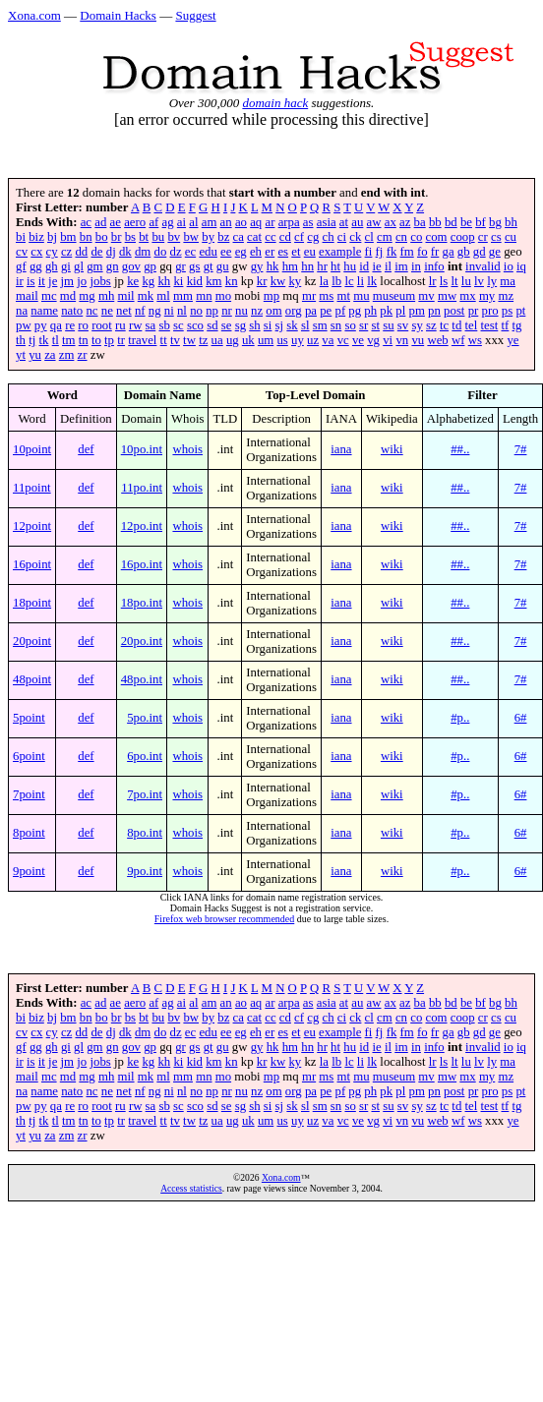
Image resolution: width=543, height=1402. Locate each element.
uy (297, 340)
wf (458, 340)
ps (507, 311)
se (226, 325)
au (357, 222)
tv (175, 340)
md (68, 296)
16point (32, 564)
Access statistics (191, 1188)
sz (431, 325)
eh (256, 252)
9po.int (144, 871)
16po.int (141, 564)
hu (349, 266)
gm (94, 266)
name (44, 311)
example (340, 252)
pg (354, 311)
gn (112, 266)
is (31, 281)
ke (133, 281)
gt (208, 266)
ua (217, 340)
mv (426, 296)
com (437, 237)
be (466, 222)
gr (180, 266)
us (281, 340)
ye (512, 340)
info (434, 266)
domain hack (275, 102)
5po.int (144, 718)
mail (27, 296)
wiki (392, 449)
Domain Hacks (118, 15)
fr (435, 252)
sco (195, 325)
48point (32, 679)
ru (120, 325)
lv (479, 281)
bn (86, 237)
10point (32, 449)
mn (203, 296)
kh (163, 281)
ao (241, 222)
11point (32, 488)
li (360, 281)
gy (257, 266)
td (456, 325)
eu (310, 252)
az (404, 222)
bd (451, 222)
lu (466, 281)
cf (299, 237)
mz (505, 296)
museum (394, 296)
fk (392, 252)
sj (279, 325)
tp (109, 340)
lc (348, 281)
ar (269, 222)
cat (254, 237)
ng (155, 311)
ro (83, 325)
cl (369, 237)
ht (335, 266)
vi (387, 340)
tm (69, 340)
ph (370, 311)
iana (341, 449)
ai (181, 222)
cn (401, 237)
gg (36, 266)
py (40, 325)
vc (343, 340)
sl (305, 325)
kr (262, 281)
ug (232, 340)
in (416, 266)
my (487, 296)
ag (168, 222)
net (124, 311)
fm (407, 252)
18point (32, 603)
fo (422, 252)
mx (467, 296)
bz (223, 237)
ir (20, 281)
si (268, 325)
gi (66, 266)
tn (84, 340)
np (212, 311)
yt (21, 355)
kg (148, 281)
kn (231, 281)
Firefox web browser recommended (224, 918)
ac (86, 222)
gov (131, 266)
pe (326, 311)
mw (447, 296)
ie (376, 266)
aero (135, 222)
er (269, 252)
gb (463, 252)
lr (433, 281)
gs (194, 266)
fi (369, 252)
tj (32, 340)
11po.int (141, 488)
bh (511, 222)
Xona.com (34, 15)
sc (178, 325)
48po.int (141, 679)
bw (191, 237)
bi (21, 237)
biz (36, 237)
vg (373, 340)
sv (402, 325)
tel (471, 325)
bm (68, 237)
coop (463, 237)
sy (416, 325)
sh (254, 325)
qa (56, 325)
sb (163, 325)
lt (455, 281)
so (349, 325)
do (160, 252)
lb (336, 281)
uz (313, 340)
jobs (100, 281)
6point (29, 756)
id (364, 266)
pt (520, 311)
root (101, 325)
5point (29, 718)
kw (278, 281)
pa (311, 311)
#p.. (460, 718)
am (209, 222)
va (327, 340)
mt (344, 296)
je (52, 281)
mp (271, 296)
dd (81, 252)
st (375, 325)
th (21, 340)
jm (68, 281)
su (388, 325)
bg (495, 222)
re (70, 325)
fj (380, 252)
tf (506, 325)
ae (115, 222)
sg (240, 325)
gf (21, 266)
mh (106, 296)
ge (495, 252)
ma (507, 281)
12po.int (141, 526)
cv (22, 252)
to (96, 340)
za (49, 355)
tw (189, 340)
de (96, 252)
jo (82, 281)
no (196, 311)
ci (341, 237)
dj (111, 252)
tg (517, 325)
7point (29, 794)
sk (291, 325)
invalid (483, 266)
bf (480, 222)
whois (187, 449)
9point (29, 871)
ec (190, 252)
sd (212, 325)
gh (51, 266)
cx (36, 252)
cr (483, 237)
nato (72, 311)
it (41, 281)
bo (101, 237)
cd (285, 237)
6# (520, 718)
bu (157, 237)
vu (417, 340)
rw (136, 325)
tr (121, 340)
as (308, 222)
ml (163, 296)
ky (294, 281)
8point (29, 833)
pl (400, 311)
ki (178, 281)
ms (326, 296)
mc (49, 296)
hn (307, 266)
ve (358, 340)
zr (83, 355)
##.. (460, 449)
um (265, 340)
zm (67, 355)
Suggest (195, 15)
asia (326, 222)
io (508, 266)
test (490, 325)
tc (444, 325)
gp (150, 266)
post (454, 311)
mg (86, 296)
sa (151, 325)
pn (434, 311)
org (293, 311)
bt (144, 237)
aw (374, 222)
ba (420, 222)
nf (140, 311)
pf (339, 311)
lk (372, 281)
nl (182, 311)
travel (142, 340)
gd (479, 252)
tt (163, 340)
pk (386, 311)
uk (248, 340)
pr (473, 311)
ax (390, 222)
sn (336, 325)
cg (313, 237)
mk (145, 296)
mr (309, 296)
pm (417, 311)
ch (328, 237)
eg (241, 252)
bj (52, 237)
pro (490, 311)
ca (238, 237)
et (295, 252)
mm (183, 296)
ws (475, 340)
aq (256, 222)
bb (435, 222)
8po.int (144, 833)
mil (125, 296)
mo (223, 296)
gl (79, 266)
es (282, 252)
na (22, 311)
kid (195, 281)
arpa (289, 222)
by (208, 237)
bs (130, 237)
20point (32, 641)
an (226, 222)
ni (169, 311)
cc (270, 237)
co (416, 237)
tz (203, 340)
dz (176, 252)
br (116, 237)
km (213, 281)
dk (125, 252)
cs (496, 237)
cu (510, 237)
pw (23, 325)
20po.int (141, 641)
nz (257, 311)
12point (32, 526)
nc (91, 311)
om (273, 311)
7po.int (144, 794)
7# (520, 449)
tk (44, 340)
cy (52, 252)
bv (173, 237)
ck (355, 237)
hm (290, 266)
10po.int (141, 449)
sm (320, 325)
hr (322, 266)
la (324, 281)
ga (448, 252)
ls (444, 281)
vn (401, 340)
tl (55, 340)
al (193, 222)
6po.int (144, 756)
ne (107, 311)
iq (521, 266)
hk (273, 266)
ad (100, 222)
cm (384, 237)
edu (207, 252)
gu (222, 266)
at (343, 222)
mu (361, 296)
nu (241, 311)
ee (225, 252)
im (401, 266)
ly (492, 281)
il (388, 266)
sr (363, 325)
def (85, 449)
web (437, 340)
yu (35, 355)
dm (143, 252)
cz (66, 252)
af (153, 222)
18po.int (141, 603)
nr (226, 311)
